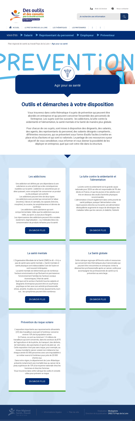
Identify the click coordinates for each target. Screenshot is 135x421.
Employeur (87, 35)
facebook (92, 27)
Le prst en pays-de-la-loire (36, 28)
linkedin (100, 27)
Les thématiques (60, 28)
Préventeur (107, 35)
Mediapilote (113, 411)
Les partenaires (79, 28)
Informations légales (53, 412)
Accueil (14, 27)
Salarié (28, 35)
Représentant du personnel (56, 35)
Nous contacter (122, 9)
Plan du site (74, 412)
